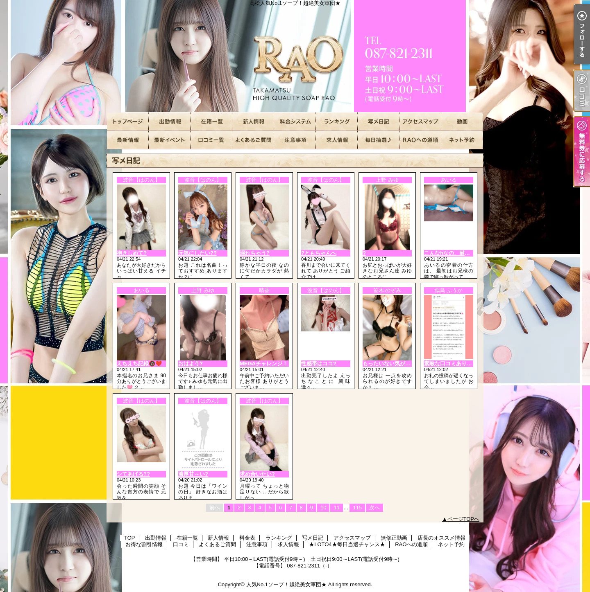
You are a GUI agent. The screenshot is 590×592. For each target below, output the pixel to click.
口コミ (211, 140)
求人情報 (337, 140)
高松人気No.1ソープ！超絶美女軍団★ (295, 56)
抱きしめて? (132, 253)
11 (336, 507)
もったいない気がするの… (395, 363)
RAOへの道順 (420, 140)
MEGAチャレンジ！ (264, 363)
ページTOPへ (463, 519)
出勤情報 (170, 122)
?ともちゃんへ (318, 253)
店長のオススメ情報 (128, 140)
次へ (374, 507)
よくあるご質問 (253, 140)
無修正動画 (462, 122)
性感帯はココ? (318, 363)
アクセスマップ (420, 122)
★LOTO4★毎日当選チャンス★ (378, 140)
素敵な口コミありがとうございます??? (471, 363)
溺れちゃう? (255, 253)
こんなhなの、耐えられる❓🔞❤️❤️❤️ (471, 253)
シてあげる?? (133, 474)
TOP (128, 122)
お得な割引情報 (170, 140)
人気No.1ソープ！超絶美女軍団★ (286, 584)
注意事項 (295, 140)
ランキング (337, 122)
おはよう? (190, 363)
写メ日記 (378, 122)
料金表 (295, 122)
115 (357, 507)
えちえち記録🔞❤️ (139, 363)
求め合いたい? (257, 474)
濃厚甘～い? (193, 474)
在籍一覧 (211, 122)
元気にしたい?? (197, 253)
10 (323, 507)
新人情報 (253, 122)
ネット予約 (462, 140)
